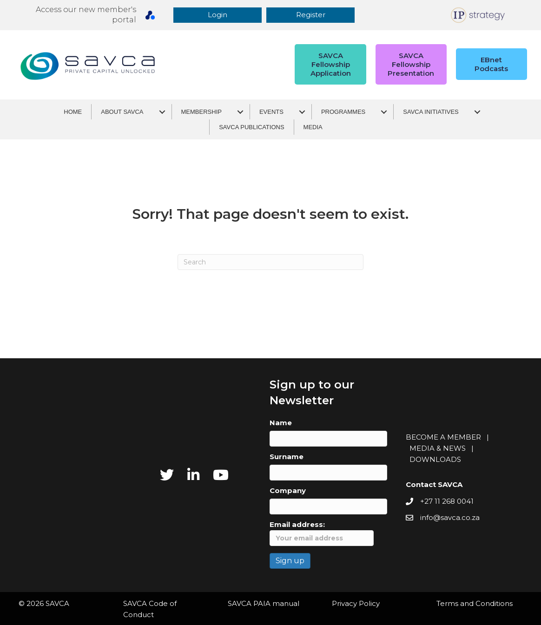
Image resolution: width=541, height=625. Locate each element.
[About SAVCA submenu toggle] (162, 111)
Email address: (322, 533)
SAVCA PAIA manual (263, 603)
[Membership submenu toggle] (240, 111)
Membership (201, 111)
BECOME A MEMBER (443, 437)
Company (288, 490)
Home (73, 111)
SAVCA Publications (251, 127)
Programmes (343, 111)
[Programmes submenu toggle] (384, 111)
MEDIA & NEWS (437, 448)
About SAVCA (122, 111)
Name (281, 422)
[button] (219, 15)
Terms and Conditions (474, 603)
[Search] (270, 262)
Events (271, 111)
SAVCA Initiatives (430, 111)
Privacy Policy (356, 603)
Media (313, 127)
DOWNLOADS (435, 459)
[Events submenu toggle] (302, 111)
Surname (286, 456)
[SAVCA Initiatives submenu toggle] (477, 111)
